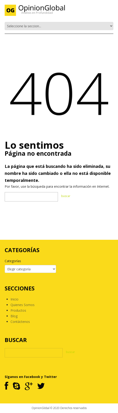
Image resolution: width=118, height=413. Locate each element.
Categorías (13, 261)
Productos (18, 310)
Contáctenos (20, 321)
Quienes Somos (23, 305)
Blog (14, 316)
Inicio (14, 299)
